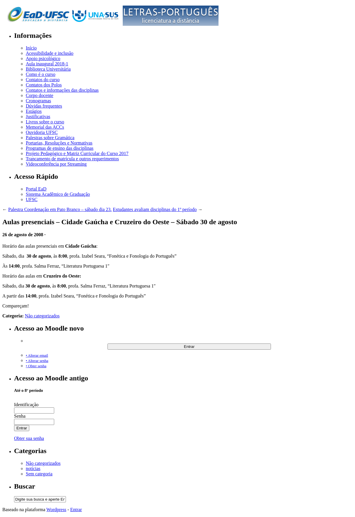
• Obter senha (36, 366)
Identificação (26, 404)
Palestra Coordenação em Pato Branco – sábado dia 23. (60, 209)
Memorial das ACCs (45, 127)
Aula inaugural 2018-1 (47, 63)
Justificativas (38, 116)
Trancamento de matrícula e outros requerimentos (72, 158)
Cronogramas (38, 100)
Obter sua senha (29, 438)
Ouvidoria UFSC (42, 132)
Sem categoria (39, 473)
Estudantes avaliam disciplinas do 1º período (155, 209)
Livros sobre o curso (45, 121)
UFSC (31, 199)
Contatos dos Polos (44, 84)
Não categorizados (42, 315)
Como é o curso (40, 74)
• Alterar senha (37, 360)
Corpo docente (39, 95)
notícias (33, 468)
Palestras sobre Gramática (50, 137)
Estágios (34, 111)
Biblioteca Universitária (48, 69)
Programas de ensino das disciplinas (59, 148)
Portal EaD (36, 188)
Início (31, 47)
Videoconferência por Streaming (56, 163)
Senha (19, 416)
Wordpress (56, 509)
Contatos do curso (43, 79)
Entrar (76, 509)
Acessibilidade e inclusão (50, 53)
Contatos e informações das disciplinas (62, 90)
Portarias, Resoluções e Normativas (59, 142)
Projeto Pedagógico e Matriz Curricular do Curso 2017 (77, 153)
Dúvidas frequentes (44, 105)
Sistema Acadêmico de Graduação (58, 194)
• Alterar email (37, 355)
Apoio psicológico (43, 58)
